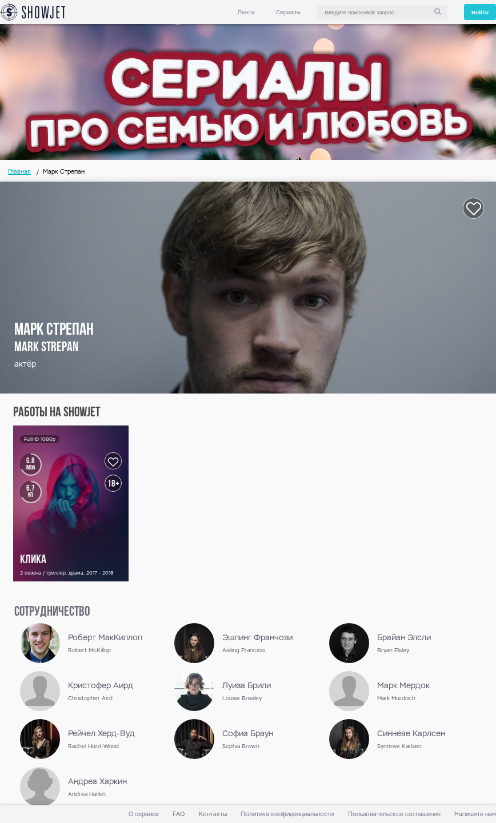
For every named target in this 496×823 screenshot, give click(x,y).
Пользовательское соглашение (394, 814)
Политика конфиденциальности (287, 814)
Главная (19, 171)
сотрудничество (52, 612)
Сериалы (288, 12)
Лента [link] (246, 12)
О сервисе (144, 814)
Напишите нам (475, 814)
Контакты (213, 814)
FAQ (179, 814)
